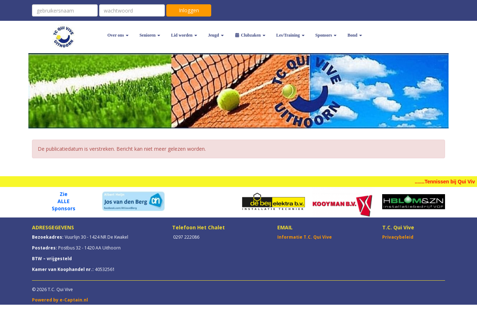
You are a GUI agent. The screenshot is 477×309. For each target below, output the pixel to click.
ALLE (63, 201)
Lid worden (184, 35)
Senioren (149, 35)
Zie (64, 194)
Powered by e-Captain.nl (60, 300)
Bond (354, 35)
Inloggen (189, 10)
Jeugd (216, 35)
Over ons (118, 35)
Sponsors (326, 35)
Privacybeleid (397, 237)
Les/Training (290, 35)
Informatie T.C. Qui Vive (304, 237)
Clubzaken (250, 35)
